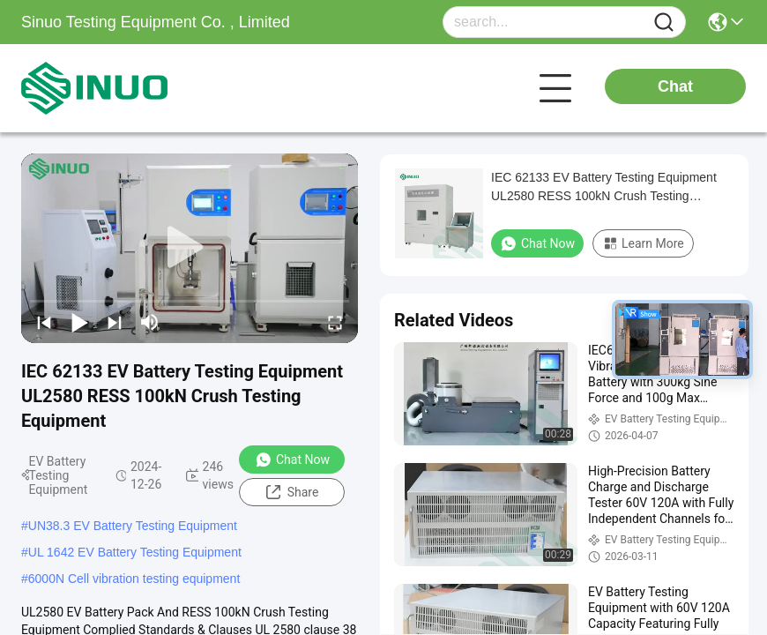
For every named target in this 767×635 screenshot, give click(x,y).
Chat (675, 86)
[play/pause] (79, 322)
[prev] (44, 322)
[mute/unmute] (150, 322)
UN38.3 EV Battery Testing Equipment (132, 526)
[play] (190, 248)
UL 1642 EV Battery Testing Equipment (135, 552)
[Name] (663, 22)
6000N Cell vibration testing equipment (134, 579)
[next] (114, 322)
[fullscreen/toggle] (335, 322)
